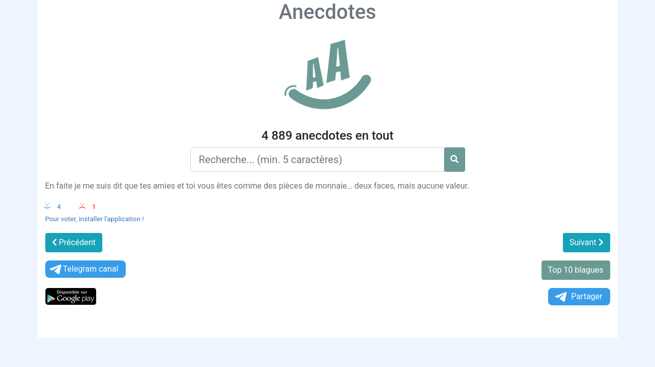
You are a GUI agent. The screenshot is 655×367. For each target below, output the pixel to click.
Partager (577, 297)
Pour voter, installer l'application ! (94, 219)
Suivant (586, 242)
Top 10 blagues (576, 270)
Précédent (74, 242)
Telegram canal (83, 269)
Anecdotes (327, 12)
